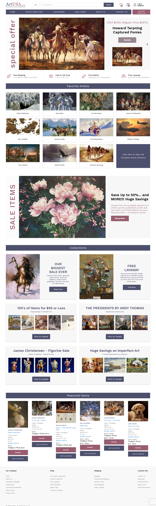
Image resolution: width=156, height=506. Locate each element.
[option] (78, 44)
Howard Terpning (96, 165)
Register (141, 5)
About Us (100, 12)
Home (12, 12)
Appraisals (141, 479)
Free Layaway (54, 482)
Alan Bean (59, 113)
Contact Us (121, 12)
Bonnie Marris (61, 425)
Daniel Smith (59, 165)
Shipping (97, 476)
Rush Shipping (99, 485)
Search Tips (54, 487)
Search (108, 5)
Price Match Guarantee (57, 476)
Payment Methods (56, 479)
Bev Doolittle (23, 139)
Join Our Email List (141, 12)
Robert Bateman (23, 113)
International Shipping (101, 479)
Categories (58, 12)
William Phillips (133, 139)
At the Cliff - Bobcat (39, 420)
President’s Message (12, 482)
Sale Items (80, 12)
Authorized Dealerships (13, 487)
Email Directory (143, 482)
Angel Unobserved (14, 432)
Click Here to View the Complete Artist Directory (133, 156)
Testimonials (10, 485)
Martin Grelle (60, 139)
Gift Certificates (55, 485)
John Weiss (132, 424)
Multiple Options (13, 443)
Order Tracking (99, 487)
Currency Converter (56, 490)
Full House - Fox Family (112, 420)
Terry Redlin (22, 165)
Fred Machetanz (96, 139)
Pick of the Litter (133, 426)
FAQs (7, 476)
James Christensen (133, 113)
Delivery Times (99, 482)
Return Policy (10, 490)
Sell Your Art (142, 485)
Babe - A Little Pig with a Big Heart (66, 429)
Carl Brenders (96, 113)
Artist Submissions (144, 487)
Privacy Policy (10, 493)
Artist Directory (34, 12)
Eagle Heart (84, 426)
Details (18, 452)
